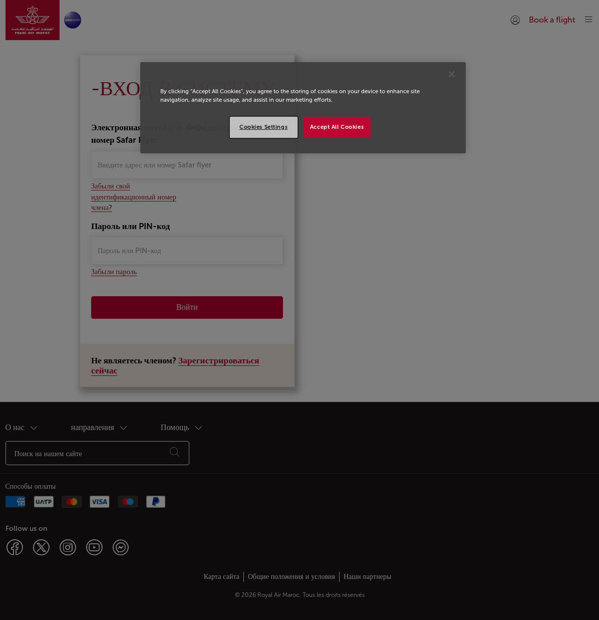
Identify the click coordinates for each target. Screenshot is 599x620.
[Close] (452, 74)
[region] (303, 107)
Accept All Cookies (337, 126)
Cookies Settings (263, 126)
